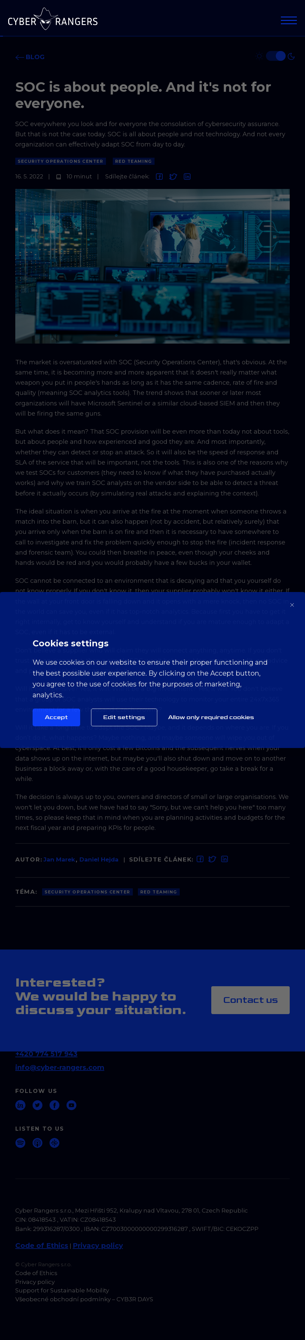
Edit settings (124, 717)
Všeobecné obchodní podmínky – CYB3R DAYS (84, 1299)
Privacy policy (98, 1245)
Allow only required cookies (211, 717)
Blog (29, 57)
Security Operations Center (61, 161)
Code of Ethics (41, 1245)
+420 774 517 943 (46, 1054)
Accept (56, 717)
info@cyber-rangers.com (59, 1067)
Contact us (250, 1000)
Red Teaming (133, 161)
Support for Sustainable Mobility (62, 1290)
